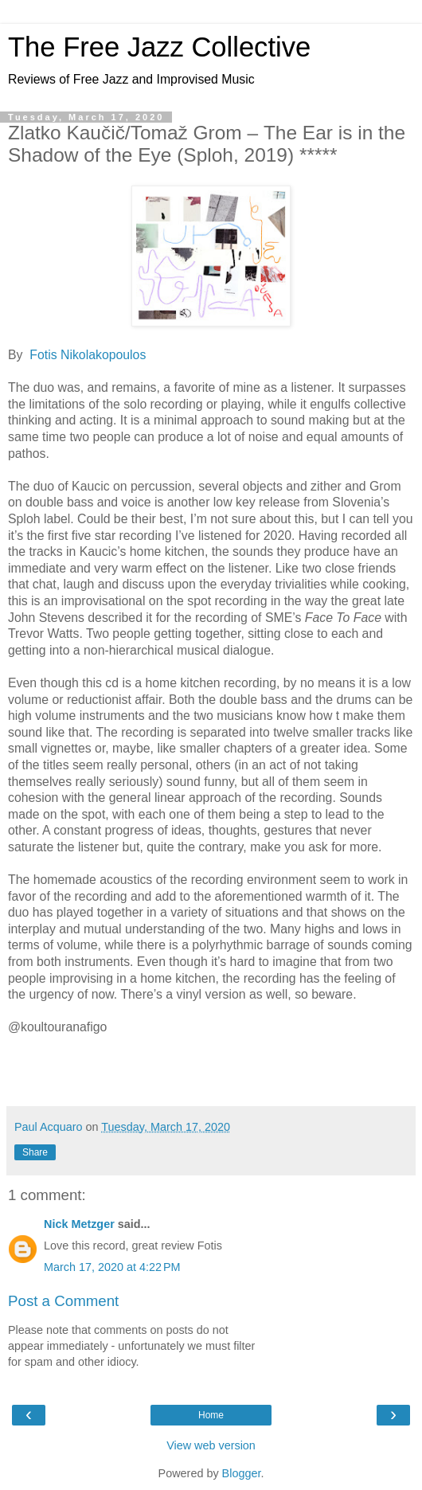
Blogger (241, 1473)
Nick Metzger (79, 1224)
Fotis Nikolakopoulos (87, 355)
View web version (211, 1445)
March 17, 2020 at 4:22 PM (112, 1267)
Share (35, 1152)
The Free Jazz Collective (159, 47)
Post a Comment (63, 1301)
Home (211, 1415)
